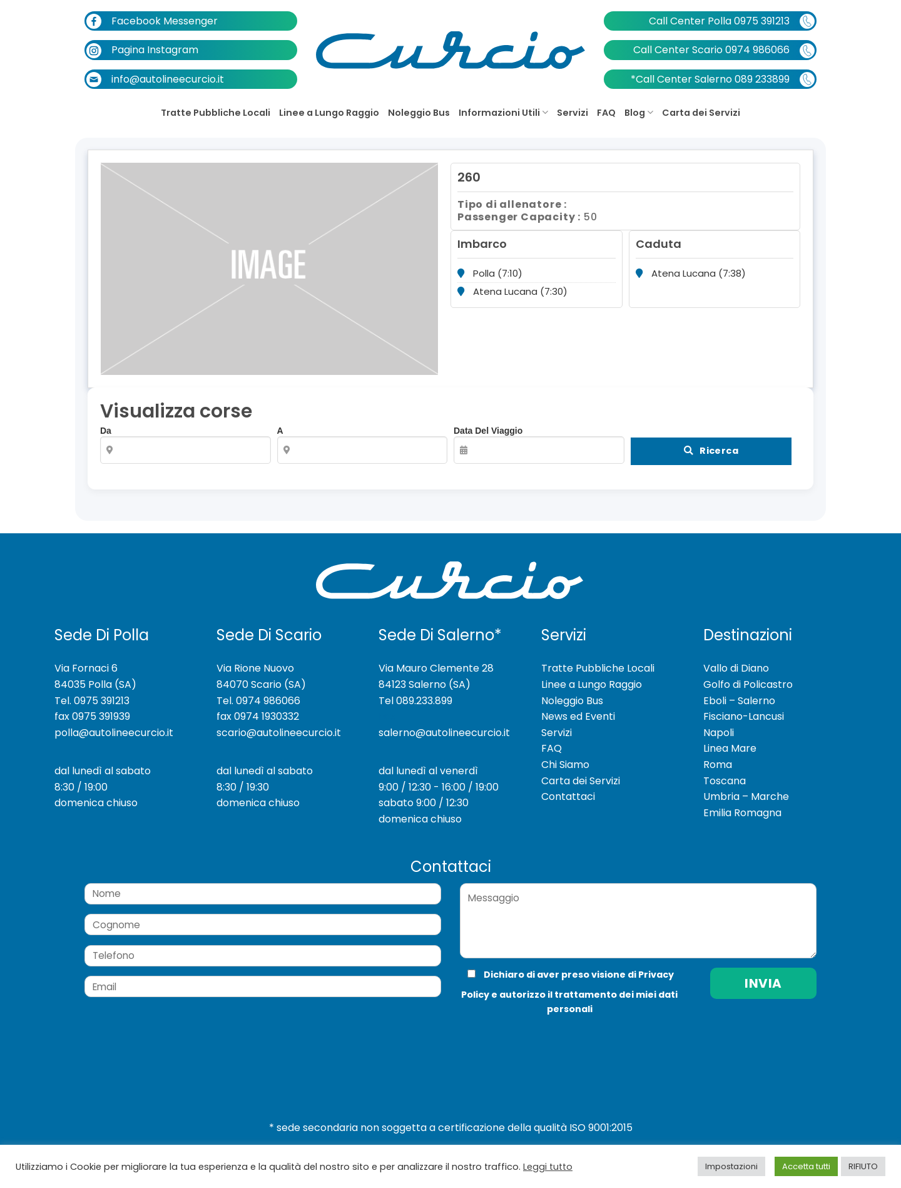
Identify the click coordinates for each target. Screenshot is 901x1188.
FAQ (606, 112)
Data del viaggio (539, 445)
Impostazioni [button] (731, 1166)
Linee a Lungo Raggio (329, 112)
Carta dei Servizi (701, 112)
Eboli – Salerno (739, 692)
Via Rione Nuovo (255, 660)
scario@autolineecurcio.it (278, 724)
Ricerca (715, 451)
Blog (638, 112)
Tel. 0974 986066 (258, 692)
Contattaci (568, 788)
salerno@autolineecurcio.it (444, 724)
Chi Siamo (565, 756)
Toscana (724, 772)
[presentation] (544, 1033)
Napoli (718, 724)
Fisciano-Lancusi (743, 708)
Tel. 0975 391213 (92, 692)
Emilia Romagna (742, 804)
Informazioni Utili (503, 112)
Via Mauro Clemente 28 (436, 660)
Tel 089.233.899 (415, 692)
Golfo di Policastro (748, 676)
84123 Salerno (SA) (425, 676)
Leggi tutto (548, 1166)
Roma (717, 756)
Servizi (572, 112)
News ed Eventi (578, 708)
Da (185, 445)
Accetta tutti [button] (806, 1166)
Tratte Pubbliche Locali (215, 112)
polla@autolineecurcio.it (113, 724)
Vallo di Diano (736, 660)
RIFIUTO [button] (863, 1166)
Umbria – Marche (746, 788)
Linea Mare (729, 740)
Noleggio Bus (419, 112)
